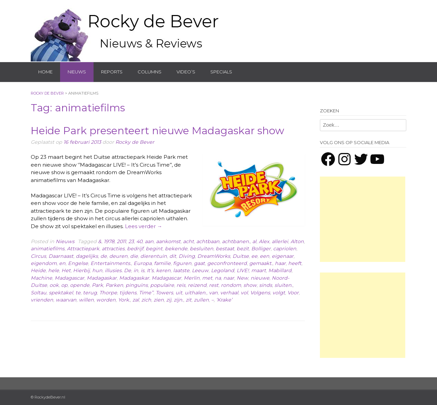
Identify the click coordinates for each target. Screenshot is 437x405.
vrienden (42, 300)
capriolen (284, 249)
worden (106, 300)
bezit (243, 249)
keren (163, 270)
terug (90, 293)
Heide (38, 270)
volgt (278, 293)
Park (97, 285)
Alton (297, 241)
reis (181, 285)
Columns (149, 71)
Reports (112, 71)
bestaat (225, 249)
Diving (187, 256)
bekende (176, 249)
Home (45, 71)
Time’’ (146, 293)
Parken (114, 285)
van (213, 293)
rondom (231, 285)
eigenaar (283, 256)
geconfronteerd (227, 263)
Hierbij (81, 270)
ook (54, 285)
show (250, 285)
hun (97, 270)
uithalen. (196, 293)
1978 (109, 241)
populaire (162, 285)
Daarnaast (60, 256)
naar (228, 278)
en (62, 263)
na (218, 278)
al (254, 241)
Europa (142, 263)
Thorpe (108, 293)
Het (66, 270)
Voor (293, 293)
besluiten (201, 249)
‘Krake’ (224, 300)
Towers (164, 293)
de (103, 256)
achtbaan (208, 241)
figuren (182, 263)
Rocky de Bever (134, 142)
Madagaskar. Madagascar (150, 278)
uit (178, 293)
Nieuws (77, 71)
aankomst (168, 241)
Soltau (38, 293)
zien (159, 300)
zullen (201, 300)
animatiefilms (48, 249)
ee (254, 256)
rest (213, 285)
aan (149, 241)
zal (135, 300)
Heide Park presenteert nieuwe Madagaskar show (157, 130)
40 (139, 241)
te (78, 293)
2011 (121, 241)
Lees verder (143, 226)
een (264, 256)
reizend (197, 285)
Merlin (192, 278)
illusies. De (118, 270)
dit (172, 256)
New (242, 278)
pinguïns (137, 285)
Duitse (240, 256)
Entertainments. (110, 263)
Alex (264, 241)
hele (53, 270)
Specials (221, 71)
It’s (150, 270)
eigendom (44, 263)
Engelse (78, 263)
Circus (38, 256)
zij (168, 300)
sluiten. (283, 285)
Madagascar (69, 278)
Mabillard (280, 270)
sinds (265, 285)
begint (154, 249)
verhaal (229, 293)
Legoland (222, 270)
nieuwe (260, 278)
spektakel (61, 293)
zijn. (178, 300)
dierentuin (153, 256)
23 (131, 241)
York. (124, 300)
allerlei (280, 241)
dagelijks (87, 256)
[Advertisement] (362, 219)
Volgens (260, 293)
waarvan (66, 300)
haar (280, 263)
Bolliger (261, 249)
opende (79, 285)
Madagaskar (102, 278)
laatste (181, 270)
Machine (41, 278)
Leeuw (200, 270)
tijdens (128, 293)
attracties (113, 249)
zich (146, 300)
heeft (294, 263)
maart (258, 270)
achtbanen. (236, 241)
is (142, 270)
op (64, 285)
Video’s (186, 71)
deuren (118, 256)
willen (86, 300)
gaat (199, 263)
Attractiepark (83, 249)
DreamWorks (213, 256)
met (207, 278)
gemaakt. (260, 263)
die (134, 256)
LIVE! (243, 270)
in (135, 270)
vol (244, 293)
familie (162, 263)
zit (189, 300)
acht (188, 241)
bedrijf (135, 249)
